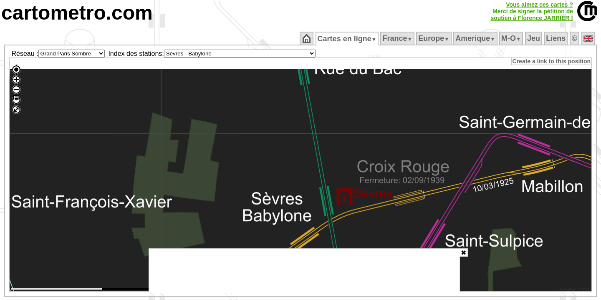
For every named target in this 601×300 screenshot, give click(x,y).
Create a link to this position (552, 61)
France (398, 38)
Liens (556, 38)
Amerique (476, 38)
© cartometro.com (573, 290)
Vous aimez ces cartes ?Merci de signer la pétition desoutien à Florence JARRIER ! (531, 11)
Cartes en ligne (347, 39)
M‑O (512, 38)
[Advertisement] (304, 271)
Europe (434, 38)
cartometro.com (77, 13)
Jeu (534, 38)
